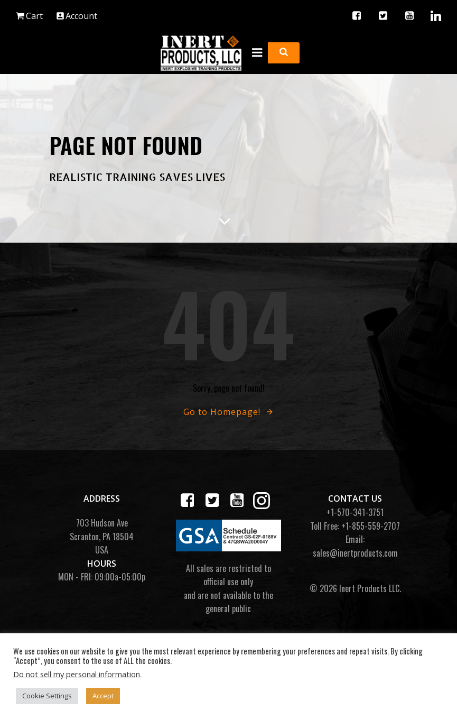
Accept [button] (103, 695)
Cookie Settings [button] (47, 695)
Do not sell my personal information (76, 674)
